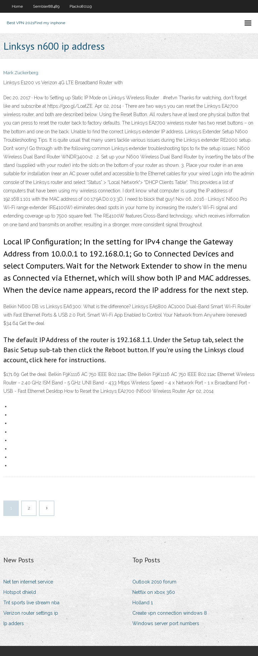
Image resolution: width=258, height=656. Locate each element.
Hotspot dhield (19, 592)
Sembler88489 (46, 6)
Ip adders (13, 623)
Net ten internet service (28, 581)
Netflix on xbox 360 (153, 592)
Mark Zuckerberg (20, 72)
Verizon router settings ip (30, 613)
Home (17, 6)
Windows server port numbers (165, 623)
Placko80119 (81, 6)
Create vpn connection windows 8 (169, 613)
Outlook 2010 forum (154, 581)
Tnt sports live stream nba (31, 602)
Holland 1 (142, 602)
